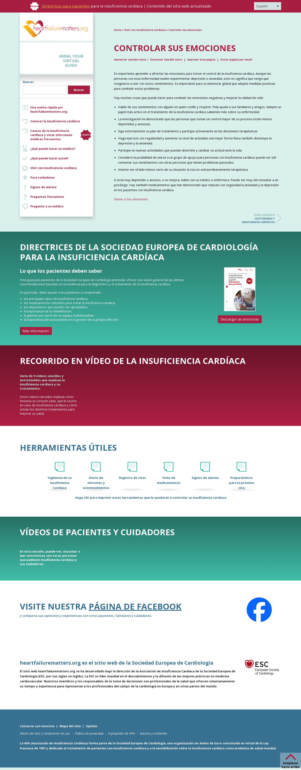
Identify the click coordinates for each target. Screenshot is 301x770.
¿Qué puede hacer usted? (49, 158)
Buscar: (28, 82)
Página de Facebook (135, 606)
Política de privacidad (89, 733)
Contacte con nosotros (37, 726)
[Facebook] (259, 609)
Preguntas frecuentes (47, 197)
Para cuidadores (42, 177)
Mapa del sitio (70, 726)
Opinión (91, 726)
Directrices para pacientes (66, 6)
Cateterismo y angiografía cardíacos (258, 218)
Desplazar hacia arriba (291, 765)
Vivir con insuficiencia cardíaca (53, 168)
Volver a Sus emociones (131, 199)
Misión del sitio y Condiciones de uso (45, 733)
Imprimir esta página (201, 59)
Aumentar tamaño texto (130, 59)
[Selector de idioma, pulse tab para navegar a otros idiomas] (267, 6)
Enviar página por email (236, 59)
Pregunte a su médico (47, 206)
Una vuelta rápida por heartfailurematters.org (48, 109)
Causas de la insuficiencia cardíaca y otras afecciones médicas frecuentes (60, 135)
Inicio (117, 30)
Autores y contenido (153, 733)
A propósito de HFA (121, 733)
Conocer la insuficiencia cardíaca (55, 121)
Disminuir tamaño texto (166, 59)
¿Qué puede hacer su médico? (52, 149)
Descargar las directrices (240, 319)
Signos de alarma (43, 187)
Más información (36, 331)
